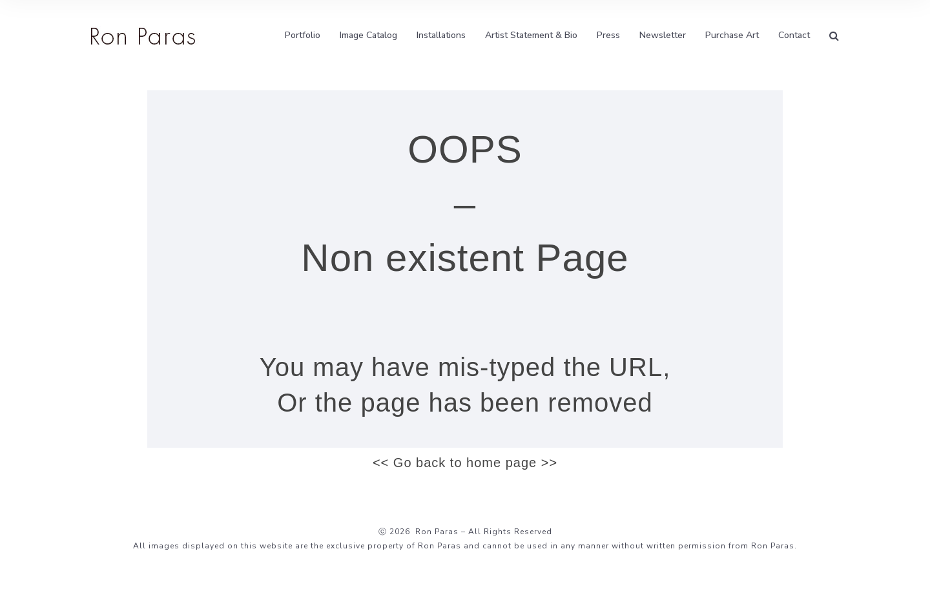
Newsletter (662, 35)
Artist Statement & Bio (531, 35)
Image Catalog (368, 35)
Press (608, 35)
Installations (441, 35)
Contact (794, 35)
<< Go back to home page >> (465, 462)
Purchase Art (732, 35)
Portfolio (302, 35)
